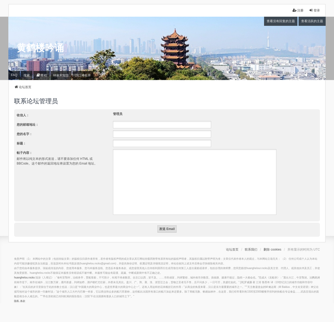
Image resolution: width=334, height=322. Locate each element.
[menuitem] (41, 75)
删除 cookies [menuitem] (272, 249)
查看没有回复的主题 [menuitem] (281, 21)
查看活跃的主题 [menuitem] (312, 21)
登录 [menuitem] (314, 10)
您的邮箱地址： (28, 124)
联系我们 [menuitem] (251, 249)
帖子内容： (24, 153)
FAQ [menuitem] (14, 75)
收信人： (23, 115)
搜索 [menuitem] (26, 75)
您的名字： (24, 134)
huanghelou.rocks (24, 277)
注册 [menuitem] (298, 10)
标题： (21, 143)
